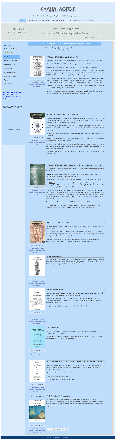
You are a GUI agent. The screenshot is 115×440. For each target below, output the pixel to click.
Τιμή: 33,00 (34, 80)
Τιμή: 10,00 (34, 279)
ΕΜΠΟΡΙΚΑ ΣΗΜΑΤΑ (59, 21)
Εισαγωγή (7, 45)
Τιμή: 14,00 (34, 384)
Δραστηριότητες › (9, 64)
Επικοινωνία (8, 84)
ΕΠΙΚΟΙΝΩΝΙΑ (89, 21)
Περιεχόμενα (8, 80)
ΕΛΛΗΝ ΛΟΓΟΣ (44, 21)
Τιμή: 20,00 (34, 350)
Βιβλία (6, 56)
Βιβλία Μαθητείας (55, 429)
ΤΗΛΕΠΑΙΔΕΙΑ (32, 21)
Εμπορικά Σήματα (9, 72)
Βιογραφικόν (8, 68)
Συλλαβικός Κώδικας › (10, 49)
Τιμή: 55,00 (34, 137)
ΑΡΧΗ (22, 21)
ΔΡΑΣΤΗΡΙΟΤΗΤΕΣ (75, 21)
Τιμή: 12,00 (34, 313)
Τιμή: (34, 425)
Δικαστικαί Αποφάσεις (11, 76)
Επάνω (66, 429)
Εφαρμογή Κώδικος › (10, 60)
